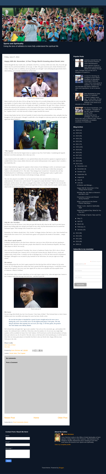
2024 (77, 136)
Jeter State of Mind (9, 345)
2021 (77, 144)
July (78, 180)
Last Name (78, 277)
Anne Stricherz (69, 434)
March (79, 224)
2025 (77, 133)
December (80, 166)
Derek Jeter (13, 353)
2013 (77, 233)
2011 (77, 238)
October (80, 171)
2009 (77, 244)
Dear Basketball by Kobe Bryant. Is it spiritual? (92, 94)
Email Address (80, 264)
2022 (77, 141)
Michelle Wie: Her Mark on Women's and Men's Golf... (88, 193)
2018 (77, 152)
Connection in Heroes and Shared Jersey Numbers (88, 198)
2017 (77, 155)
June (79, 183)
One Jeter (7, 347)
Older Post (62, 418)
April (79, 221)
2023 (77, 138)
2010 (77, 241)
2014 (77, 163)
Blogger (61, 468)
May (78, 218)
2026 (77, 130)
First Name (78, 270)
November (80, 169)
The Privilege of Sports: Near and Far (89, 215)
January (80, 229)
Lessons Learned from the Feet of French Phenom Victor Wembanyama (92, 61)
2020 (77, 147)
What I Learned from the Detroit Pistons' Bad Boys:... (87, 202)
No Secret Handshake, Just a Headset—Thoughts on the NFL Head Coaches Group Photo (93, 110)
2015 (77, 161)
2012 (77, 236)
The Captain (21, 353)
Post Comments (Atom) (20, 422)
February (80, 227)
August (79, 177)
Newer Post (9, 418)
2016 (77, 158)
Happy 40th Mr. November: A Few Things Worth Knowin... (87, 189)
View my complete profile (63, 444)
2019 (77, 149)
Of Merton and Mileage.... (85, 185)
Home (36, 418)
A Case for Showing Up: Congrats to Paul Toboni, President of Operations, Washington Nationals (92, 78)
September (81, 174)
